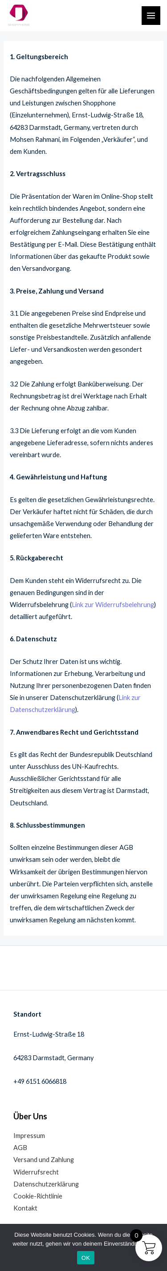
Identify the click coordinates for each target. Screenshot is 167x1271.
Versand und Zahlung (43, 1159)
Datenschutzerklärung (46, 1184)
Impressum (29, 1135)
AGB (20, 1147)
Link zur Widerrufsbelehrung (113, 604)
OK (85, 1258)
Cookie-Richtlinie (37, 1196)
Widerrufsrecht (36, 1172)
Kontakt (25, 1208)
